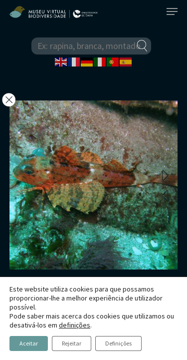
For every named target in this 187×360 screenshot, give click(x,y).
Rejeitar (71, 343)
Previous (165, 195)
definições (74, 325)
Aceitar (28, 343)
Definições (118, 343)
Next (165, 175)
